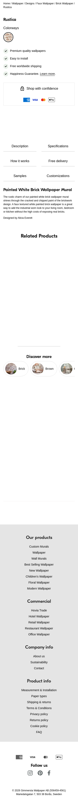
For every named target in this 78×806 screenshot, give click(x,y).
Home (6, 3)
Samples (20, 176)
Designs (29, 3)
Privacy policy (39, 714)
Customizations (58, 176)
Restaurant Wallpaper (39, 628)
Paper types (39, 696)
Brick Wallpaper (64, 3)
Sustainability (39, 662)
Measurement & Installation (39, 690)
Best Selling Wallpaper (38, 564)
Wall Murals (39, 558)
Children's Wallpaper (39, 576)
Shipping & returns (39, 702)
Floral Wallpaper (39, 582)
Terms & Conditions (39, 708)
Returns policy (39, 720)
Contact (39, 668)
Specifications (58, 146)
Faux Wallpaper (45, 3)
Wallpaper (17, 3)
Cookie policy (39, 726)
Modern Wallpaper (39, 588)
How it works (19, 161)
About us (39, 656)
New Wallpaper (39, 570)
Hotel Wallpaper (39, 616)
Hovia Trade (39, 610)
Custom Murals (39, 546)
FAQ (39, 732)
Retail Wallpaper (39, 622)
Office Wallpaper (39, 634)
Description (20, 146)
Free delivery (58, 161)
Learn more (47, 73)
